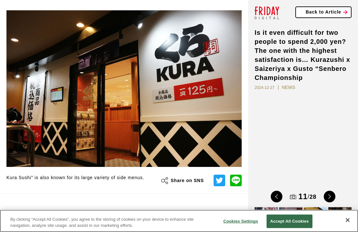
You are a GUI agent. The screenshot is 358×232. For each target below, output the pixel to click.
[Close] (348, 220)
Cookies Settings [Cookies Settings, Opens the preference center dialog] (240, 221)
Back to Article (323, 12)
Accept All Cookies (289, 221)
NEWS (288, 87)
